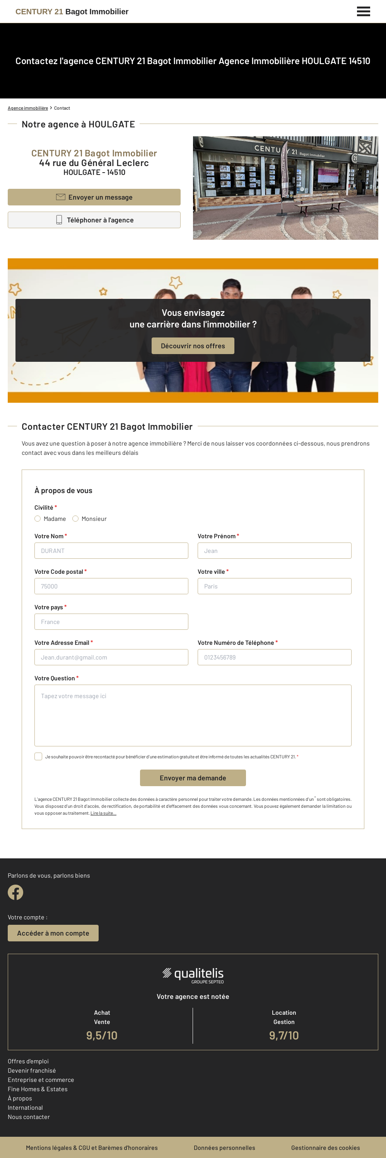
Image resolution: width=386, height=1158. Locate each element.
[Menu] (364, 10)
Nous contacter (29, 1116)
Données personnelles (224, 1147)
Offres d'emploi (28, 1061)
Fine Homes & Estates (38, 1088)
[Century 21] (71, 12)
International (25, 1107)
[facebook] (15, 892)
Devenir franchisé (32, 1070)
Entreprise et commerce (41, 1079)
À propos (20, 1098)
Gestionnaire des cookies (325, 1147)
